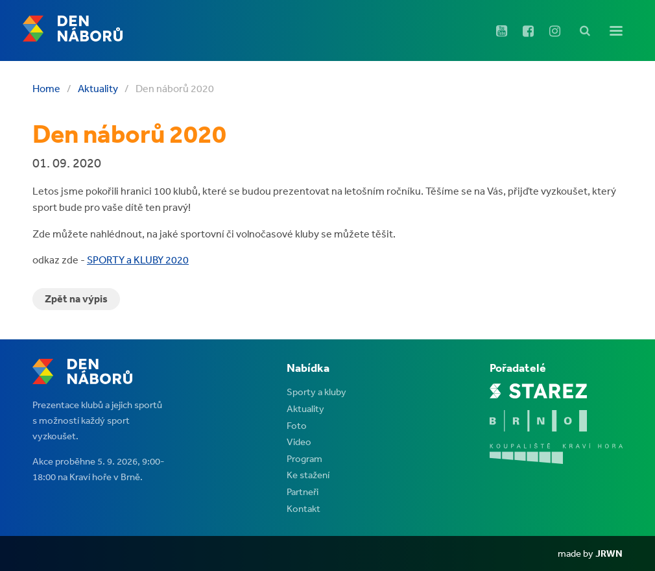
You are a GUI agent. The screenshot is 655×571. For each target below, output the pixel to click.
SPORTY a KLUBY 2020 (138, 259)
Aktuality (98, 88)
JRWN (609, 553)
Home (46, 88)
